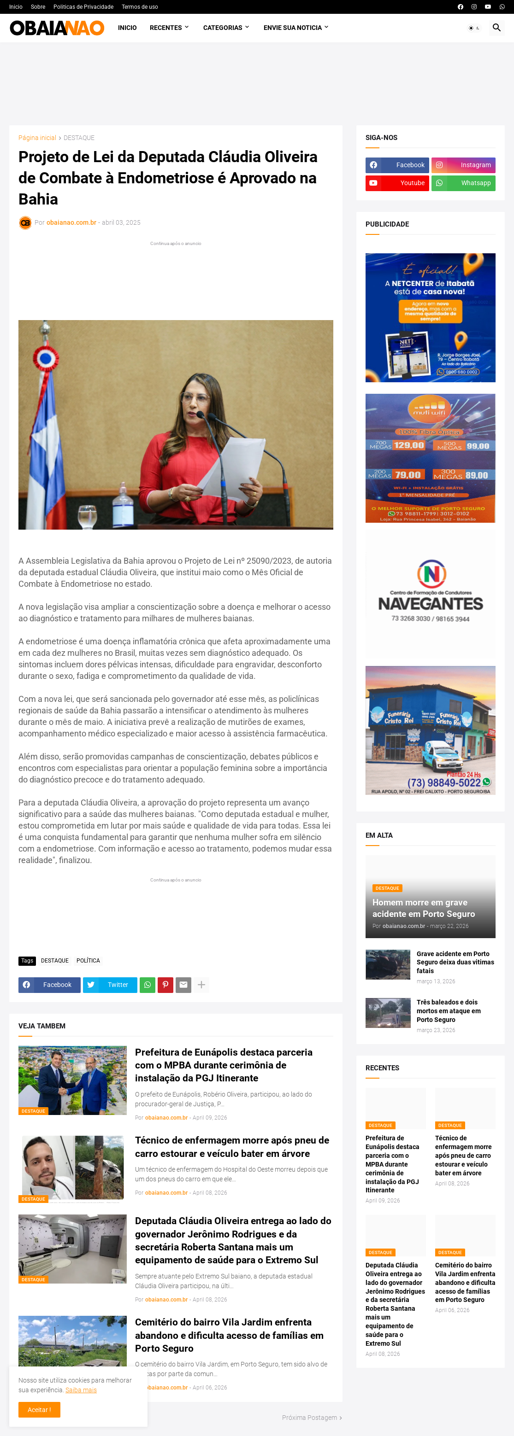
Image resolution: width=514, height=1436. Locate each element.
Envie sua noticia (293, 27)
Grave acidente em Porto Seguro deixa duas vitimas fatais (455, 962)
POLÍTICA (88, 960)
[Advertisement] (257, 84)
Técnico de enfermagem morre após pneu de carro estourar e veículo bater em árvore (232, 1147)
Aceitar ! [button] (39, 1409)
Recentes (166, 27)
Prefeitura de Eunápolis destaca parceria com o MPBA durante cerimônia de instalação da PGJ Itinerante (224, 1065)
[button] (474, 28)
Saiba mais (81, 1390)
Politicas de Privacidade (83, 7)
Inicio (16, 7)
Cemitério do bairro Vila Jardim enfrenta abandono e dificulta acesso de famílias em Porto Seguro (229, 1335)
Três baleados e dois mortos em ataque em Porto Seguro (449, 1010)
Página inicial (37, 137)
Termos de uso (140, 7)
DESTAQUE (79, 137)
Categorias (222, 27)
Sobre (38, 7)
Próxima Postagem (309, 1417)
